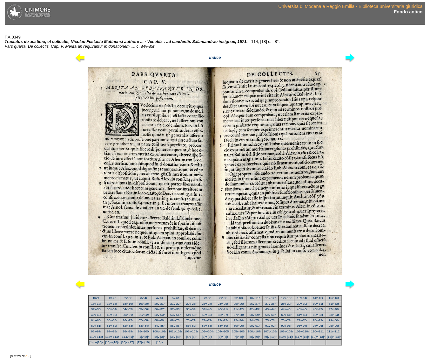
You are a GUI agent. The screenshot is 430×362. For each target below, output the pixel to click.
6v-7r (191, 298)
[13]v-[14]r (333, 336)
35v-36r (143, 309)
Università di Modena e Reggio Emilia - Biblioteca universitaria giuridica (350, 6)
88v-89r (223, 325)
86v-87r (191, 325)
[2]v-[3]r (159, 336)
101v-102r (175, 331)
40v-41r (223, 309)
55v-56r (207, 315)
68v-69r (159, 320)
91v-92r (270, 325)
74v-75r (254, 320)
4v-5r (159, 298)
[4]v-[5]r (191, 336)
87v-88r (207, 325)
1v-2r (112, 298)
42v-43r (254, 309)
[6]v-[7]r (223, 336)
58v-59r (254, 315)
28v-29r (286, 303)
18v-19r (128, 303)
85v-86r (175, 325)
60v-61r (286, 315)
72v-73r (223, 320)
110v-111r (318, 331)
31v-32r (334, 303)
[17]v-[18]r (144, 342)
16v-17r (96, 303)
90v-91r (254, 325)
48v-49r (96, 315)
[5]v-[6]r (207, 336)
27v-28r (270, 303)
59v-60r (270, 315)
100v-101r (159, 331)
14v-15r (318, 298)
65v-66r (112, 320)
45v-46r (302, 309)
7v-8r (207, 298)
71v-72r (207, 320)
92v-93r (286, 325)
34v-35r (128, 309)
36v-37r (159, 309)
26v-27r (254, 303)
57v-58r (239, 315)
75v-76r (270, 320)
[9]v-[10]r (271, 336)
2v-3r (127, 298)
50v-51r (128, 315)
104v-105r (223, 331)
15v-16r (334, 298)
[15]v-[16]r (112, 342)
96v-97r (96, 331)
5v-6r (175, 298)
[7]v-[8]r (239, 336)
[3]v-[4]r (175, 336)
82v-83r (128, 325)
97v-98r (112, 331)
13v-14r (302, 298)
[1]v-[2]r (143, 336)
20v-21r (159, 303)
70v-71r (191, 320)
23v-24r (207, 303)
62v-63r (318, 315)
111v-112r (333, 331)
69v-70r (175, 320)
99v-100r (144, 331)
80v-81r (96, 325)
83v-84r (143, 325)
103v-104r (207, 331)
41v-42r (239, 309)
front (96, 298)
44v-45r (286, 309)
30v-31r (318, 303)
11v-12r (270, 298)
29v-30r (302, 303)
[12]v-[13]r (318, 336)
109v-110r (302, 331)
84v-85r (159, 325)
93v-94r (302, 325)
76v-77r (286, 320)
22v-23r (191, 303)
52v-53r (159, 315)
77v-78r (302, 320)
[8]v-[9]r (254, 336)
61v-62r (302, 315)
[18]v (159, 342)
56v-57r (223, 315)
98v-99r (128, 331)
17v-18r (112, 303)
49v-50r (112, 315)
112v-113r (96, 336)
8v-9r (222, 298)
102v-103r (191, 331)
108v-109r (286, 331)
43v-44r (270, 309)
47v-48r (334, 309)
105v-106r (238, 331)
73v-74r (239, 320)
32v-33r (96, 309)
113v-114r (112, 336)
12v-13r (286, 298)
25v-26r (239, 303)
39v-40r (207, 309)
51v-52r (143, 315)
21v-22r (175, 303)
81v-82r (112, 325)
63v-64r (334, 315)
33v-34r (112, 309)
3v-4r (143, 298)
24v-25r (223, 303)
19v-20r (143, 303)
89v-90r (239, 325)
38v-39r (191, 309)
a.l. (27, 356)
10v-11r (254, 298)
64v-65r (96, 320)
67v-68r (143, 320)
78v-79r (318, 320)
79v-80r (334, 320)
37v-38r (175, 309)
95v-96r (334, 325)
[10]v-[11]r (286, 336)
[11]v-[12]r (302, 336)
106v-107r (254, 331)
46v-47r (318, 309)
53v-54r (175, 315)
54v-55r (191, 315)
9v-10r (238, 298)
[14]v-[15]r (96, 342)
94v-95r (318, 325)
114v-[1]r (128, 336)
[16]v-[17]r (128, 342)
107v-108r (270, 331)
